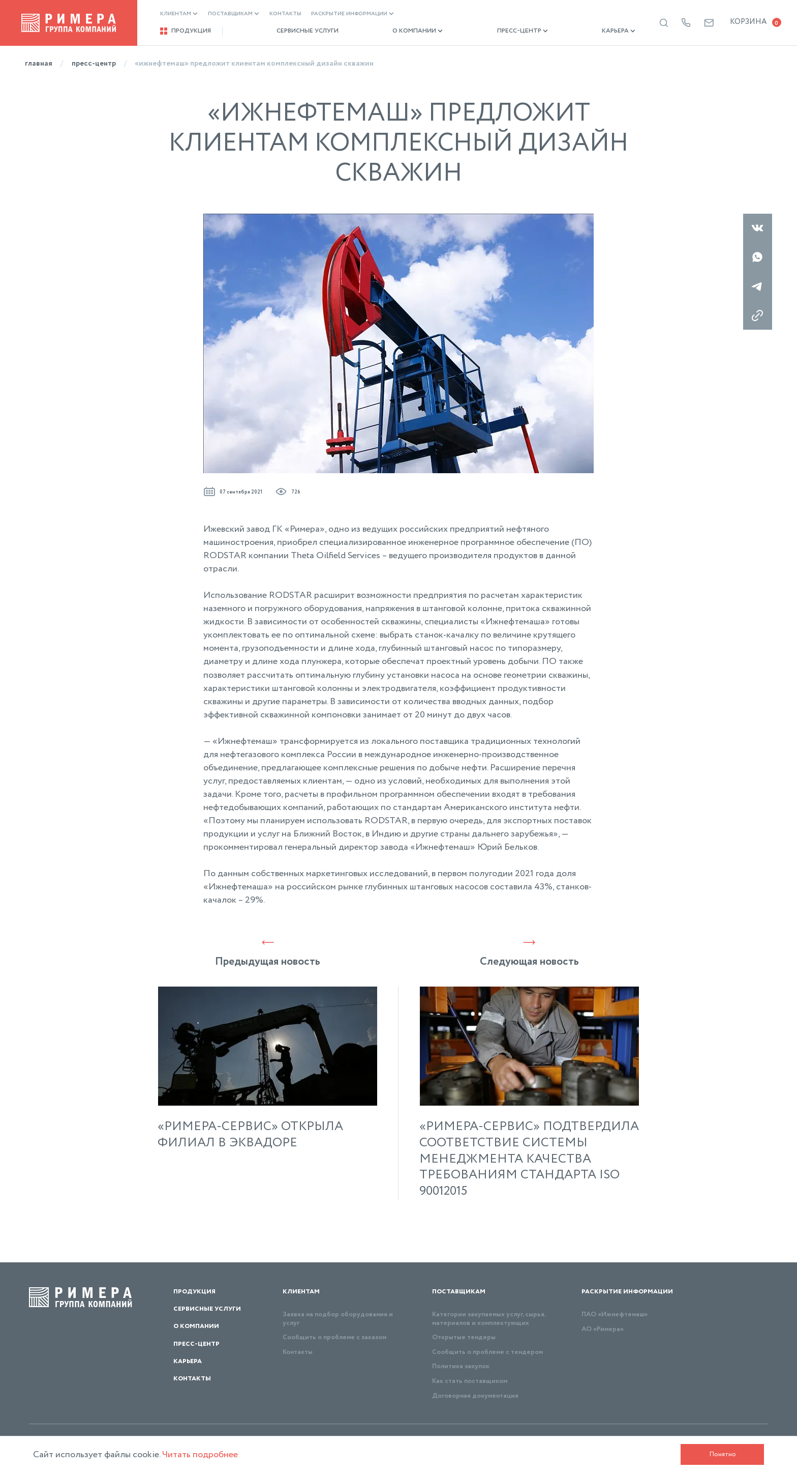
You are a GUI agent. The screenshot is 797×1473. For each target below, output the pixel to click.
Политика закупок (460, 1366)
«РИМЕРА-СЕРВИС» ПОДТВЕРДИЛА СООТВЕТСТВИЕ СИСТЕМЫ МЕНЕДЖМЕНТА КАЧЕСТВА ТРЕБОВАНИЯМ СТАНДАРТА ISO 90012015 (529, 1159)
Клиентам (179, 14)
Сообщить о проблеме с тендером (487, 1352)
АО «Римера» (602, 1329)
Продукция (185, 31)
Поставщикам (233, 14)
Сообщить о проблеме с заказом (334, 1337)
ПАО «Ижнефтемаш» (614, 1314)
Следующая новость (529, 952)
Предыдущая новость (267, 952)
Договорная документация (475, 1396)
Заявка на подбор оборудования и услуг (338, 1318)
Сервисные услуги (295, 31)
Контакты (285, 14)
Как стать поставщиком (469, 1381)
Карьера (570, 31)
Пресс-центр (486, 31)
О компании (393, 31)
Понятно (722, 1454)
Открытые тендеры (464, 1337)
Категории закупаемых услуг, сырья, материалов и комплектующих (488, 1318)
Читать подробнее (200, 1454)
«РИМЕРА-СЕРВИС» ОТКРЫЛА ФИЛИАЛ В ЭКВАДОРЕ (250, 1135)
